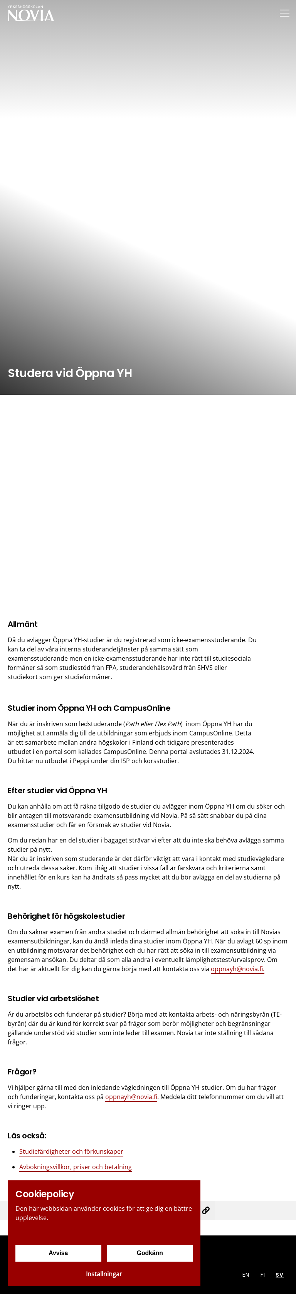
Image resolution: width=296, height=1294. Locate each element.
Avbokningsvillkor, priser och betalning (75, 1167)
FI (263, 1275)
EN (245, 1275)
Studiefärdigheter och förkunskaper (71, 1151)
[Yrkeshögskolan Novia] (31, 13)
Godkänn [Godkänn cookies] (149, 1253)
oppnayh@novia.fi (131, 1097)
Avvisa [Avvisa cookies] (58, 1253)
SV (280, 1275)
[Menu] (284, 13)
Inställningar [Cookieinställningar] (104, 1274)
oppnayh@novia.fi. (237, 969)
